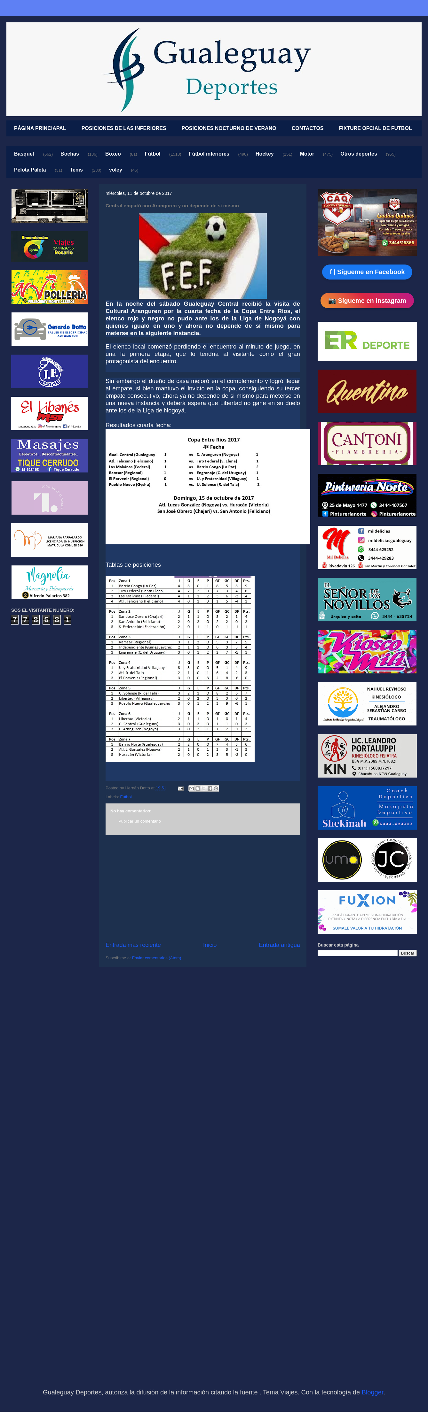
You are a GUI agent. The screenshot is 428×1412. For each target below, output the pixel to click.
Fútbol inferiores (209, 154)
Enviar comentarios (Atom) (156, 957)
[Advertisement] (203, 888)
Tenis (76, 170)
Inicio (210, 945)
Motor (307, 154)
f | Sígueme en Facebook (367, 271)
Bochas (69, 154)
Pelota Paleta (30, 170)
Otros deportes (358, 154)
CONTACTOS (308, 128)
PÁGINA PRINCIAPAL (40, 128)
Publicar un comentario (139, 821)
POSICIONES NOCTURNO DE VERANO (229, 128)
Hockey (265, 154)
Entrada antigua (279, 945)
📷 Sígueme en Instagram (367, 300)
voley (115, 170)
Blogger (373, 1392)
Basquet (24, 154)
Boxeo (113, 154)
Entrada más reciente (133, 945)
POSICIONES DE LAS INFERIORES (124, 128)
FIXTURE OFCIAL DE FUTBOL (375, 128)
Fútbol (153, 154)
